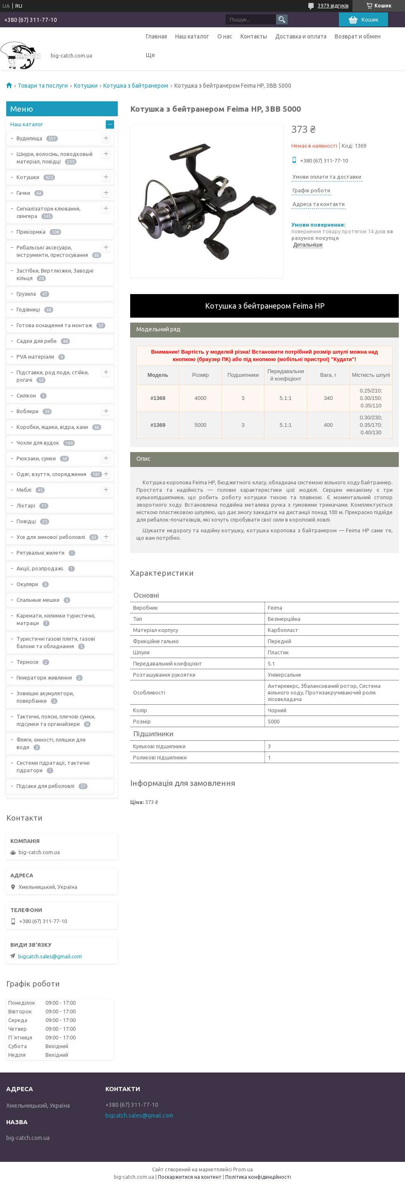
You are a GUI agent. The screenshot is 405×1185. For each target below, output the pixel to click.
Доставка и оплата (300, 36)
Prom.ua (243, 1169)
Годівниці (28, 309)
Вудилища (29, 138)
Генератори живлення (44, 677)
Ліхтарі (26, 505)
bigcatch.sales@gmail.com (50, 956)
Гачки (23, 193)
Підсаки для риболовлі (45, 786)
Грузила (26, 294)
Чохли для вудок (38, 442)
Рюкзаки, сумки (36, 458)
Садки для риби (37, 341)
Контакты (254, 36)
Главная (156, 36)
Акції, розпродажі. (40, 568)
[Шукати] (282, 19)
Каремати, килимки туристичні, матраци (56, 619)
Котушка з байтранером (135, 85)
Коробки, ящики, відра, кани (52, 427)
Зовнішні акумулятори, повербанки (45, 697)
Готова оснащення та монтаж (54, 325)
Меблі (24, 490)
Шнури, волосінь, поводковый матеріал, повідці (55, 157)
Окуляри (27, 584)
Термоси (27, 662)
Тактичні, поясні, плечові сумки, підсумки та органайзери (56, 720)
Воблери (27, 411)
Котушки (86, 85)
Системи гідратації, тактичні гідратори (53, 766)
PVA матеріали (35, 356)
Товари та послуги (43, 85)
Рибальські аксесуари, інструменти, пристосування (52, 251)
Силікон (26, 395)
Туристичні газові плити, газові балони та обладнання (56, 642)
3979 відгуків (333, 5)
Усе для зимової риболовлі (51, 537)
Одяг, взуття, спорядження (51, 474)
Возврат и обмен (358, 36)
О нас (224, 36)
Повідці (26, 521)
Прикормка (31, 232)
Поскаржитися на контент (190, 1177)
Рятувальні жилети (40, 552)
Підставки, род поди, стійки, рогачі (53, 376)
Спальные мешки (38, 600)
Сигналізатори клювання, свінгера (49, 212)
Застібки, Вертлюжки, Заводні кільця (55, 274)
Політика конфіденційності (258, 1177)
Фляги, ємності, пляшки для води (51, 743)
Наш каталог (192, 36)
